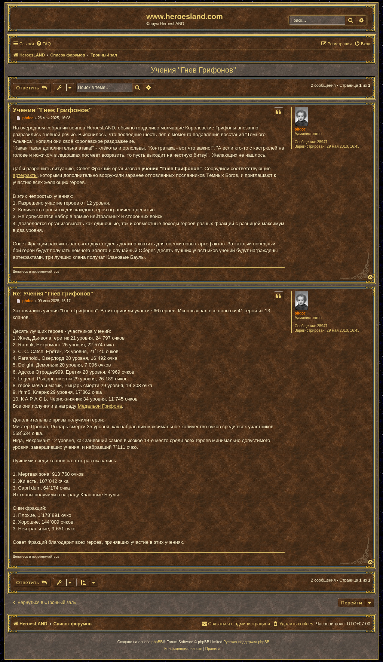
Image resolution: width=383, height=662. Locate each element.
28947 (322, 142)
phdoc (300, 129)
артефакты (25, 175)
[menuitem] (43, 43)
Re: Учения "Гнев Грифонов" (53, 293)
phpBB (157, 642)
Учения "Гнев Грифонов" (193, 70)
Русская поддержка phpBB (246, 642)
